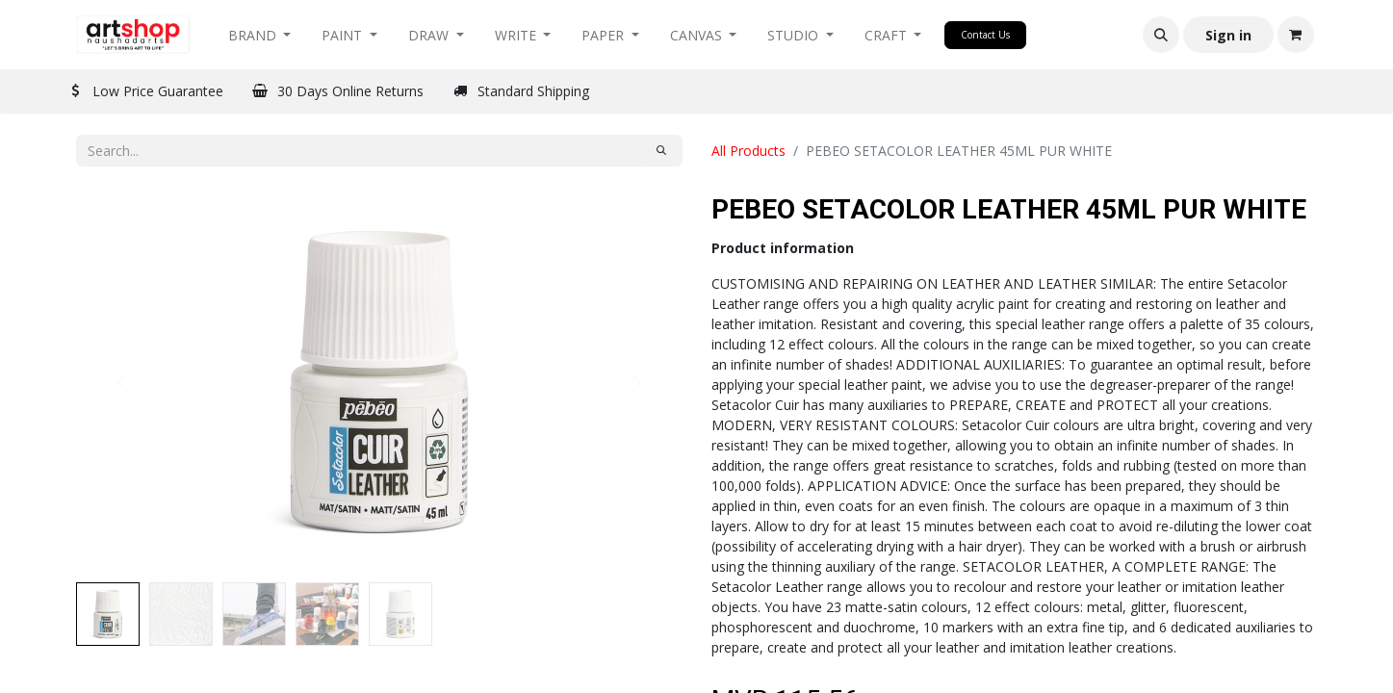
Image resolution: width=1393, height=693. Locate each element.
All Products (748, 150)
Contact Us (985, 34)
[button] (1161, 34)
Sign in (1228, 35)
